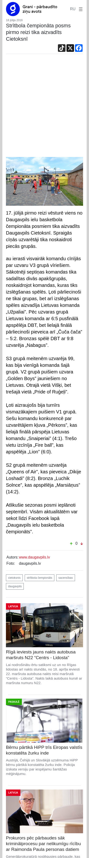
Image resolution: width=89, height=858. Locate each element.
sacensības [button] (65, 577)
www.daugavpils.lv (34, 557)
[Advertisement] (44, 106)
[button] (79, 9)
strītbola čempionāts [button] (39, 577)
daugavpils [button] (15, 586)
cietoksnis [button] (14, 577)
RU (72, 9)
